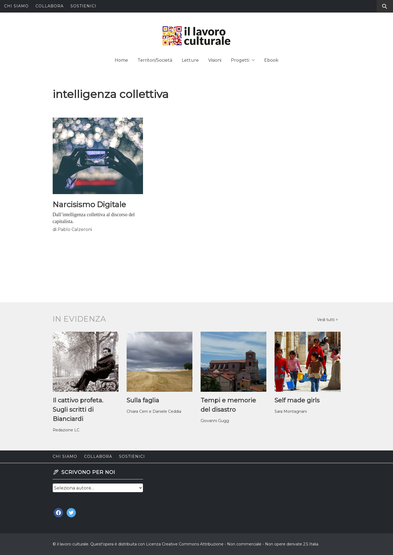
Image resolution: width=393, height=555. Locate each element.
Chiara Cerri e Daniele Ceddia (154, 411)
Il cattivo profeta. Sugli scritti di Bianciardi (78, 410)
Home (121, 60)
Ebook (271, 60)
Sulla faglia (143, 400)
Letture (190, 60)
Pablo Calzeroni (75, 229)
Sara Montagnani (291, 411)
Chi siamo (16, 6)
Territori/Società (155, 60)
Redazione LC (66, 430)
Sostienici (83, 6)
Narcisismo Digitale (89, 204)
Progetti (243, 60)
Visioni (214, 60)
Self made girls (297, 400)
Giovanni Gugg (215, 420)
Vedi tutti (326, 319)
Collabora (49, 6)
